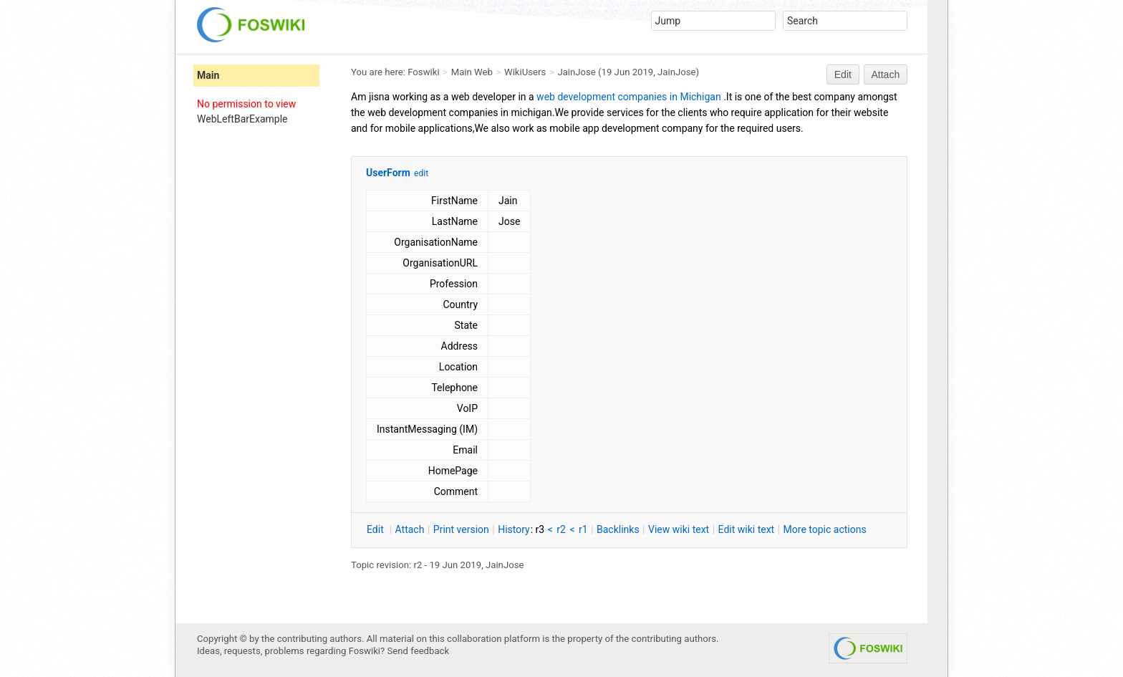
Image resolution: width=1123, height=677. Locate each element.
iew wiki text (678, 529)
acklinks (618, 529)
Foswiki (423, 72)
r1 (583, 529)
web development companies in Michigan (628, 96)
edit (421, 173)
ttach (410, 529)
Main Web (472, 72)
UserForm (388, 172)
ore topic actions (825, 529)
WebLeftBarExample (242, 119)
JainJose (576, 72)
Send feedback (418, 650)
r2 (561, 529)
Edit (843, 74)
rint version (461, 529)
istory (514, 529)
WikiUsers (525, 72)
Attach (886, 74)
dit (376, 529)
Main (208, 75)
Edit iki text (746, 529)
